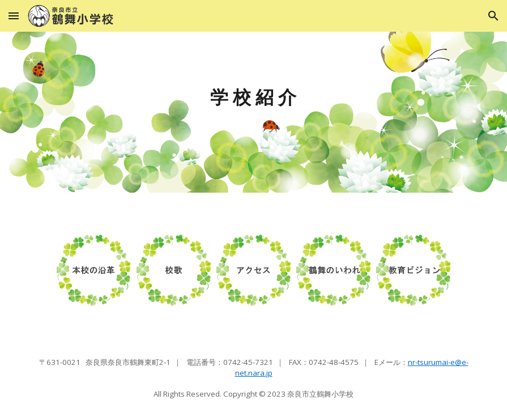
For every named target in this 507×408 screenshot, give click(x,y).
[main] (253, 112)
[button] (13, 15)
